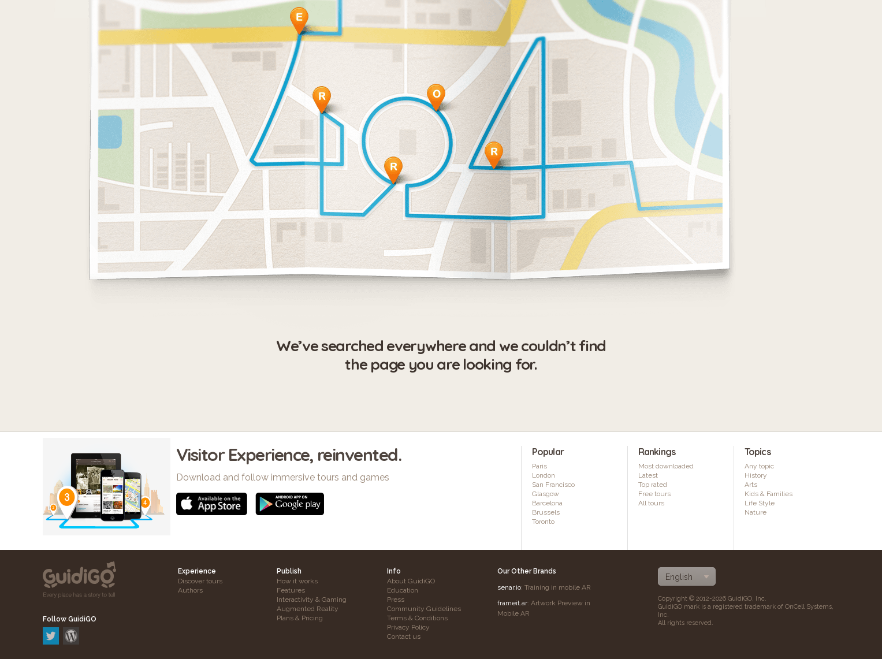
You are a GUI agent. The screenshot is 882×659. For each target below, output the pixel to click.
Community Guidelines (424, 609)
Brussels (546, 512)
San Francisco (553, 485)
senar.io (509, 587)
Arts (751, 485)
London (543, 475)
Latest (648, 475)
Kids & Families (768, 494)
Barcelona (547, 503)
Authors (190, 590)
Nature (755, 512)
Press (395, 599)
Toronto (543, 521)
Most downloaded (666, 466)
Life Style (760, 503)
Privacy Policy (408, 627)
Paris (539, 466)
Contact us (403, 636)
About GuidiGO (411, 581)
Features (291, 590)
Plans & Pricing (300, 618)
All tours (651, 503)
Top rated (652, 485)
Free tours (654, 494)
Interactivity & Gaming (312, 599)
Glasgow (545, 494)
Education (402, 590)
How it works (297, 581)
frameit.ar (512, 603)
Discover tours (200, 581)
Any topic (759, 466)
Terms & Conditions (417, 618)
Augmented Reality (307, 609)
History (756, 475)
